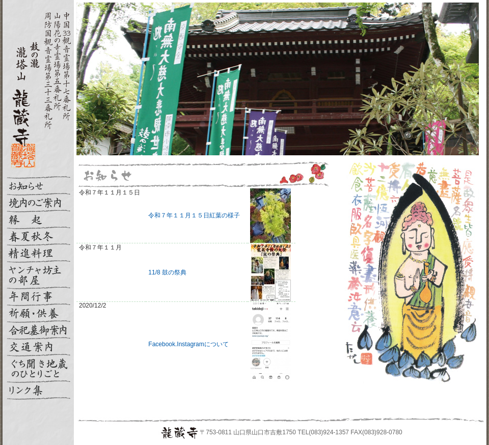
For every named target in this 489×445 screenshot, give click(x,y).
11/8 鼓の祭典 (167, 272)
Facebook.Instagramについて (188, 344)
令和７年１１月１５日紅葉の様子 (194, 215)
